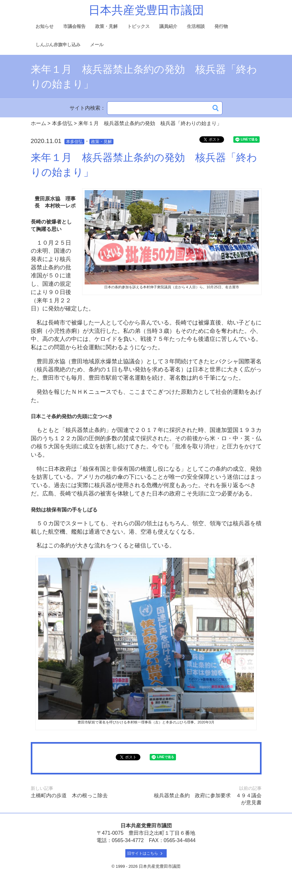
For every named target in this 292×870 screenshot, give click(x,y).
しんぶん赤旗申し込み (58, 44)
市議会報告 (74, 26)
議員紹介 (168, 26)
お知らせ (45, 26)
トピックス (138, 26)
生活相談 (196, 26)
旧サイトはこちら (146, 853)
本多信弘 (74, 141)
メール (97, 44)
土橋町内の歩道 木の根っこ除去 (69, 795)
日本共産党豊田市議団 (146, 10)
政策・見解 (106, 26)
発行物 (221, 26)
